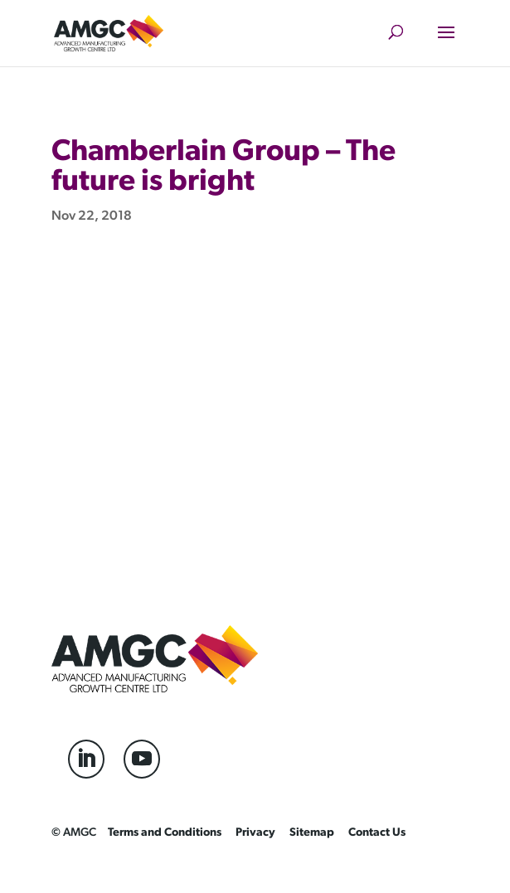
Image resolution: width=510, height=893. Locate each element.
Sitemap (311, 833)
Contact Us (377, 833)
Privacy (255, 833)
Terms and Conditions (164, 833)
